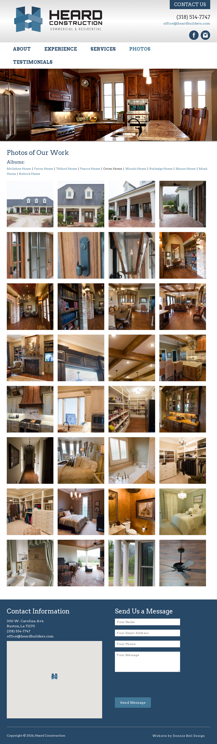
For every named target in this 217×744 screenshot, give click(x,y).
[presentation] (147, 685)
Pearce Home (90, 168)
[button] (54, 676)
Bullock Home (29, 173)
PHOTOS (139, 49)
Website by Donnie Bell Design (178, 735)
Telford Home (66, 168)
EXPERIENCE (60, 49)
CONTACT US (190, 4)
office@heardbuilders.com (186, 23)
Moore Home (186, 168)
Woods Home (135, 168)
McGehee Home (19, 168)
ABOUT (22, 49)
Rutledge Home (160, 168)
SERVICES (103, 49)
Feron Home (43, 168)
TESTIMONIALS (33, 62)
